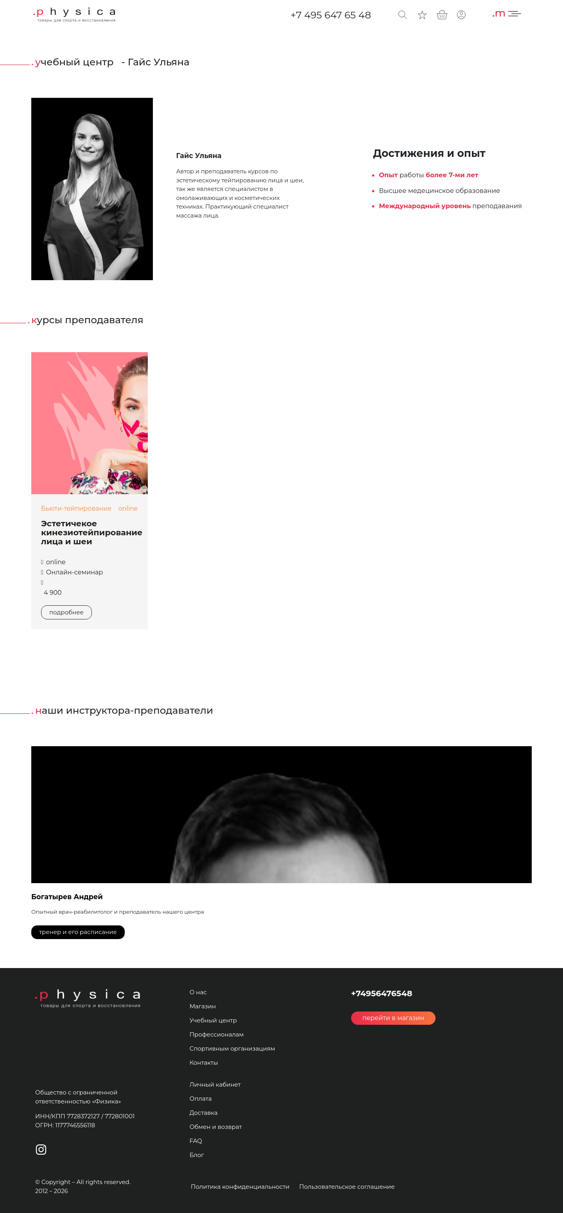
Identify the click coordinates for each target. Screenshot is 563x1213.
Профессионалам (217, 1034)
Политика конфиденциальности (240, 1186)
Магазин (203, 1006)
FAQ (196, 1141)
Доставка (204, 1112)
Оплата (201, 1098)
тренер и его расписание (78, 932)
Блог (197, 1155)
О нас (198, 992)
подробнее (66, 612)
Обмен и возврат (216, 1126)
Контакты (204, 1062)
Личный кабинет (215, 1084)
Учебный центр (213, 1020)
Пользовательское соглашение (346, 1186)
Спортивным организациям (232, 1048)
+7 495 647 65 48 (330, 15)
